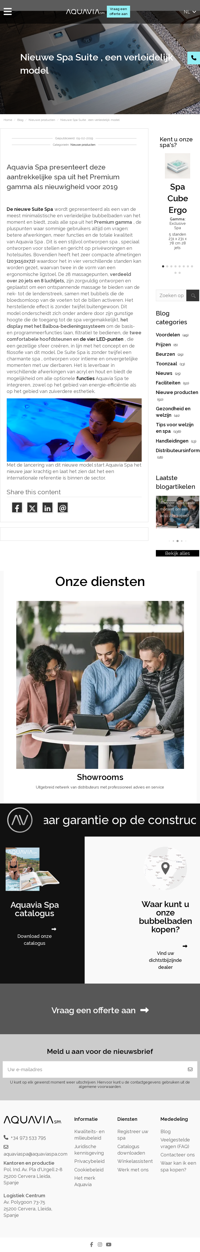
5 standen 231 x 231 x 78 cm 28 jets (178, 241)
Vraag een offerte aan (118, 11)
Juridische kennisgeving (89, 1150)
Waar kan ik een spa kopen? (178, 1166)
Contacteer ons (178, 1154)
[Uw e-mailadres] (93, 1069)
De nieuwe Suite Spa (30, 209)
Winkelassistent (135, 1161)
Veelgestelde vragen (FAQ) (175, 1143)
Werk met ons (133, 1169)
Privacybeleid (89, 1161)
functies (85, 378)
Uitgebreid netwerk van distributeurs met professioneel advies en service (100, 787)
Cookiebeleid (88, 1169)
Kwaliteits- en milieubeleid (89, 1135)
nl (190, 11)
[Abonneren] (190, 1069)
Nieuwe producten (82, 144)
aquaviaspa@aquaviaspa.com (35, 1154)
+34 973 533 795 (28, 1137)
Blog (166, 1131)
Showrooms (100, 777)
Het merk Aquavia (84, 1181)
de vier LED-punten (101, 339)
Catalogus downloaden (131, 1150)
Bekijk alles (177, 553)
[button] (163, 266)
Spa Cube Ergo (177, 198)
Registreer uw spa (132, 1135)
